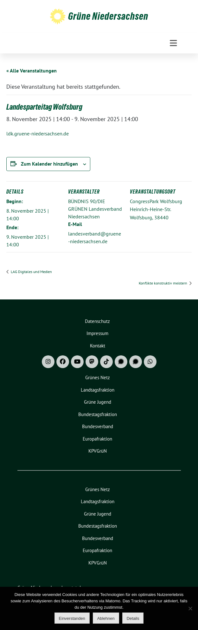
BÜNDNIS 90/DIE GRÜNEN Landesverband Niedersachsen (95, 209)
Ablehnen (106, 618)
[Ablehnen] (190, 608)
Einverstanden (72, 618)
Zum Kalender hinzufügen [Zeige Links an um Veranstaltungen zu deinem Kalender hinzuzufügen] (49, 164)
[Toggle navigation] (173, 43)
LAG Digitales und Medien (31, 271)
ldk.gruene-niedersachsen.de (37, 133)
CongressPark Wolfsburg (156, 201)
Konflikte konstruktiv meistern (163, 283)
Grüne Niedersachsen (108, 16)
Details (133, 618)
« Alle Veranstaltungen (31, 70)
